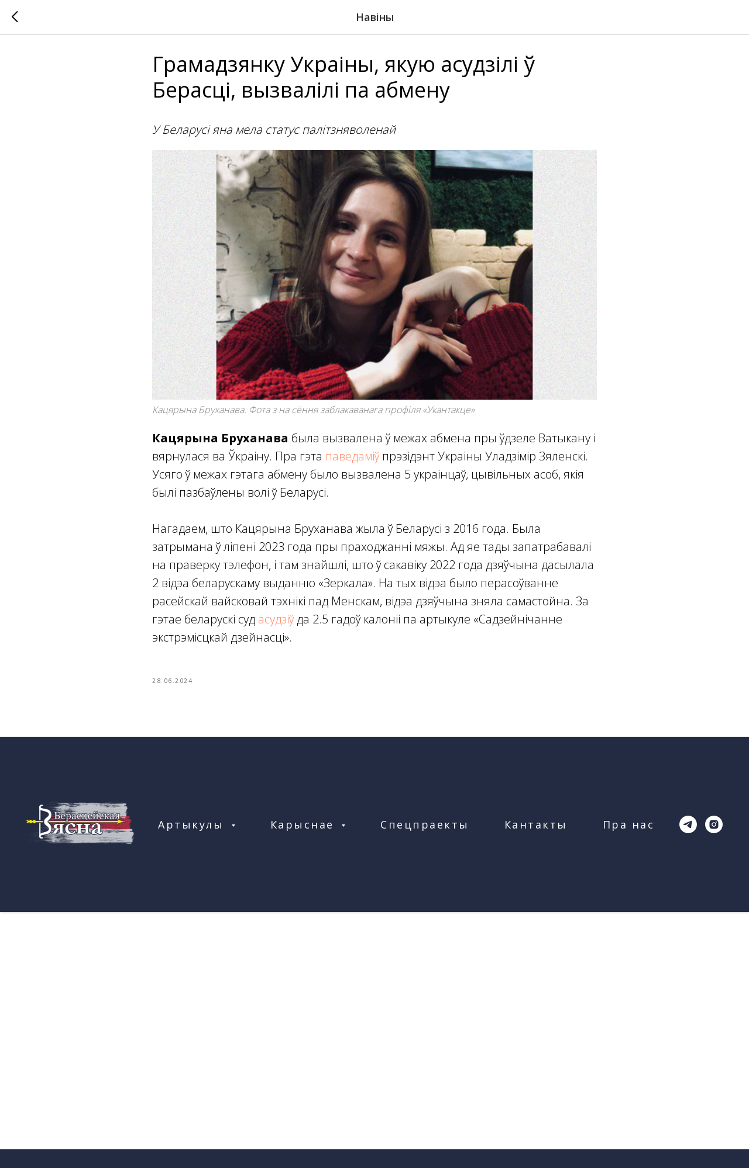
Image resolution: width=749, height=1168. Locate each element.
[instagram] (714, 832)
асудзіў (276, 623)
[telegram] (688, 832)
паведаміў (352, 460)
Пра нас (629, 833)
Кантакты (536, 833)
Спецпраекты (424, 833)
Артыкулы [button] (193, 833)
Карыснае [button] (304, 833)
